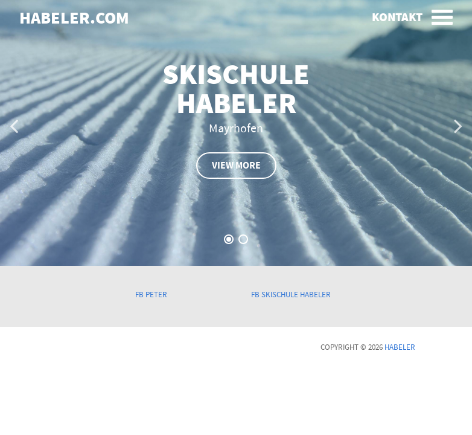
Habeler (399, 347)
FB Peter (151, 295)
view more (236, 165)
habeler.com (74, 19)
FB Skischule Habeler (291, 295)
